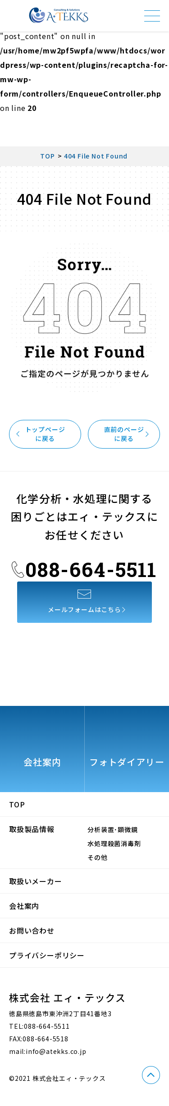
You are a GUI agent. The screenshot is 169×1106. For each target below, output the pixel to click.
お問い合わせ (32, 930)
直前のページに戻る (127, 434)
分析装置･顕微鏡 (112, 829)
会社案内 (24, 905)
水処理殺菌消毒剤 (114, 843)
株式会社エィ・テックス (58, 15)
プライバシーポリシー (47, 955)
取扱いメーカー (35, 881)
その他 (97, 857)
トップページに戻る (42, 434)
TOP (17, 804)
